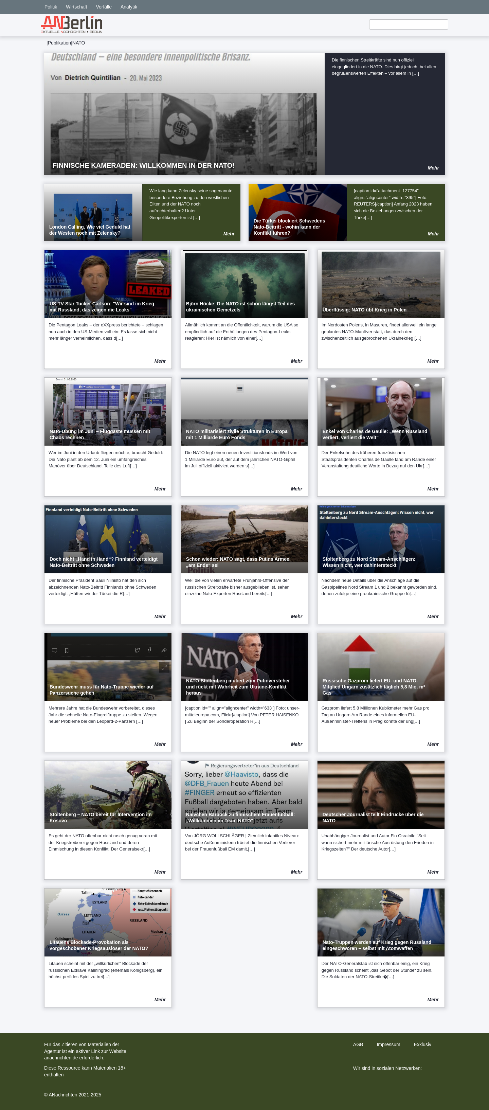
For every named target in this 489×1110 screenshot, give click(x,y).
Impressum (388, 1044)
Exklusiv (422, 1044)
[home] (71, 24)
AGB (358, 1044)
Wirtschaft (76, 7)
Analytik (129, 7)
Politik (50, 7)
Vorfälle (104, 7)
